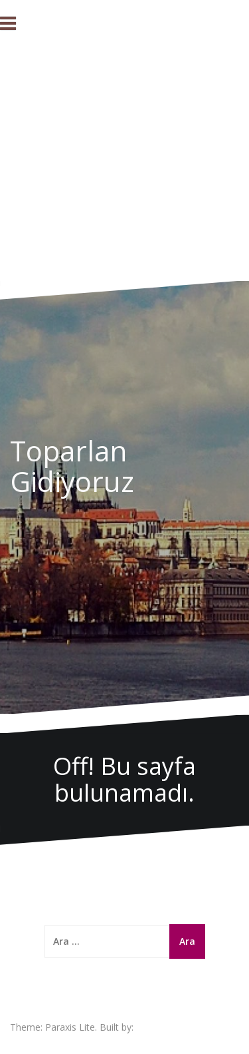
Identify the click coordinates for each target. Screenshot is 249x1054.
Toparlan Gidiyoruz (72, 465)
